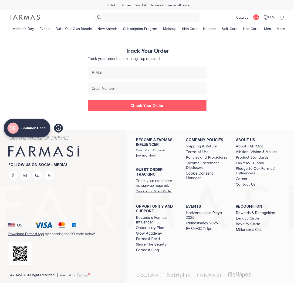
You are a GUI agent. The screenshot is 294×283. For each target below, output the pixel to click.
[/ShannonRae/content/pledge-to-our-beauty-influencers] (256, 171)
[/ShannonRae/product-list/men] (267, 30)
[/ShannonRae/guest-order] (154, 191)
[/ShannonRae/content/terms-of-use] (197, 152)
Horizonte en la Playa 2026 (204, 215)
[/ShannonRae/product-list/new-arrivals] (107, 30)
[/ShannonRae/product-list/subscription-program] (140, 30)
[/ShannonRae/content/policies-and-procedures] (206, 157)
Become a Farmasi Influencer (151, 219)
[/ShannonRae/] (26, 17)
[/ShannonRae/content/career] (241, 178)
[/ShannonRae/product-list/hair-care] (250, 30)
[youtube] (37, 175)
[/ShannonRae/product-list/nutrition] (209, 30)
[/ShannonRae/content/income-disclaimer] (206, 165)
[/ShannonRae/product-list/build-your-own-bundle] (74, 30)
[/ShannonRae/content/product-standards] (252, 157)
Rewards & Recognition (255, 212)
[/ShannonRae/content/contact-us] (245, 184)
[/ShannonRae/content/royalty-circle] (248, 224)
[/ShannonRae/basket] (281, 17)
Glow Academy (149, 233)
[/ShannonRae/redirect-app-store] (20, 253)
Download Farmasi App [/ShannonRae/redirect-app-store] (26, 234)
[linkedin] (49, 175)
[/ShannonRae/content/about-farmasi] (250, 146)
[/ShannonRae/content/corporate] (250, 163)
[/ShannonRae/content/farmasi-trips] (199, 228)
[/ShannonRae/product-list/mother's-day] (23, 30)
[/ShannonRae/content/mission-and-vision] (256, 152)
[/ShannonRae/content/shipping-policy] (201, 146)
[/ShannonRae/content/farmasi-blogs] (147, 250)
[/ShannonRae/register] (127, 5)
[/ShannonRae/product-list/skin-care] (189, 30)
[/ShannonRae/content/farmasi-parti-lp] (148, 238)
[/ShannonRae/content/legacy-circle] (247, 218)
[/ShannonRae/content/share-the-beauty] (151, 244)
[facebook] (13, 175)
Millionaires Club (249, 229)
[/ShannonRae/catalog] (112, 5)
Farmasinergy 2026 (202, 223)
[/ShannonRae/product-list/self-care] (229, 30)
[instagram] (25, 175)
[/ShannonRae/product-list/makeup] (169, 30)
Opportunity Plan (150, 227)
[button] (147, 105)
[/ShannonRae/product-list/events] (45, 30)
